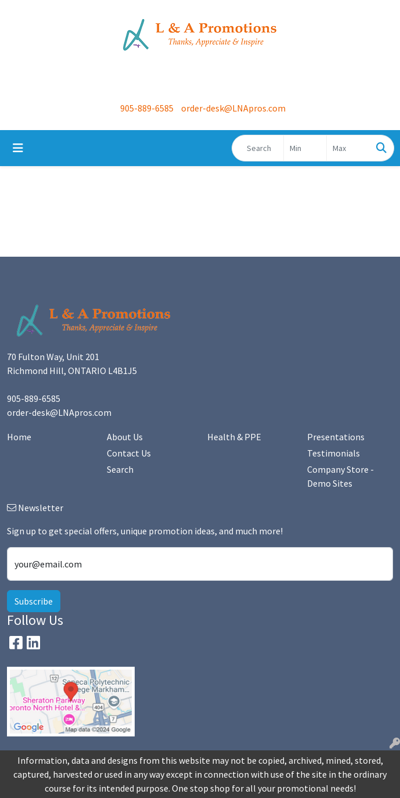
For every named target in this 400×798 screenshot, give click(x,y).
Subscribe (34, 601)
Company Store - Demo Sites (340, 476)
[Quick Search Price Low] (305, 148)
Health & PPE (234, 437)
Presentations (336, 437)
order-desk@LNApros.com (233, 108)
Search (120, 469)
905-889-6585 (147, 108)
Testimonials (333, 453)
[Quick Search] (258, 148)
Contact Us (129, 453)
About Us (125, 437)
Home (19, 437)
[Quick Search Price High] (348, 148)
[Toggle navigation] (18, 148)
